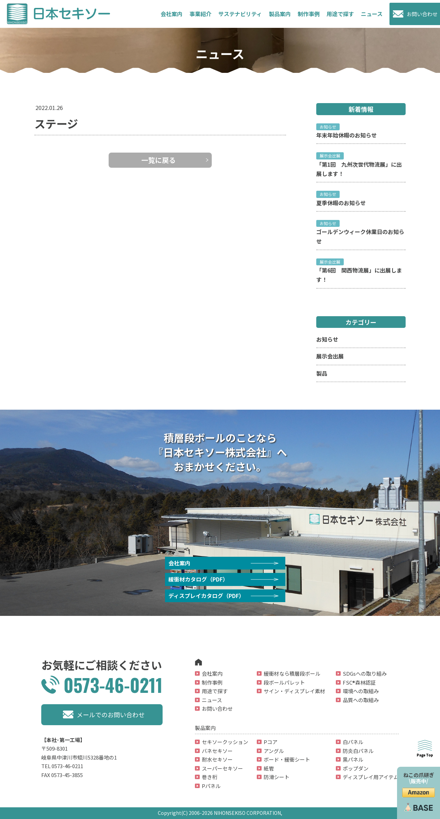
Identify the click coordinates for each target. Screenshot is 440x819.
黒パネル (353, 759)
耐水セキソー (217, 759)
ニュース (372, 14)
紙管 (269, 768)
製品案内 (280, 14)
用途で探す (215, 691)
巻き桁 (209, 777)
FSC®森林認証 (359, 682)
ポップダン (355, 768)
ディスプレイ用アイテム (371, 777)
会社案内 (172, 14)
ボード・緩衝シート (287, 759)
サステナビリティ (240, 14)
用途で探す (340, 14)
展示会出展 (330, 356)
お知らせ (327, 339)
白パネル (353, 741)
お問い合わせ (422, 14)
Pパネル (211, 785)
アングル (274, 750)
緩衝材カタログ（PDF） (198, 579)
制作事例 (309, 14)
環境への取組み (361, 691)
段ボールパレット (284, 682)
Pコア (270, 741)
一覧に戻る (158, 160)
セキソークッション (225, 741)
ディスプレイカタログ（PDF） (206, 595)
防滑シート (276, 777)
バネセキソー (217, 750)
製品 (321, 373)
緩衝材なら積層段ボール (292, 673)
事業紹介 (200, 14)
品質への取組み (361, 700)
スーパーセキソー (222, 768)
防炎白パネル (358, 750)
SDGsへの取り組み (365, 673)
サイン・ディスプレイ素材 (294, 691)
